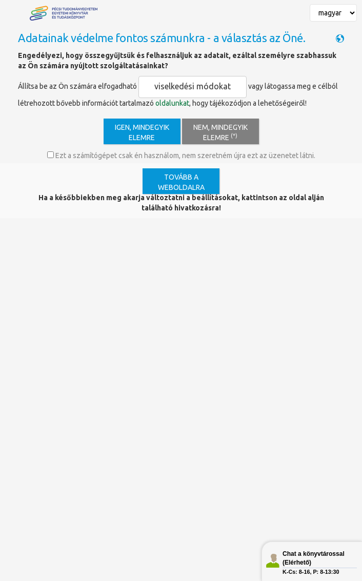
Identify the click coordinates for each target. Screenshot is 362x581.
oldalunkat (172, 103)
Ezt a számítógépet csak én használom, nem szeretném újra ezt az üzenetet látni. (181, 155)
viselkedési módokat (192, 86)
